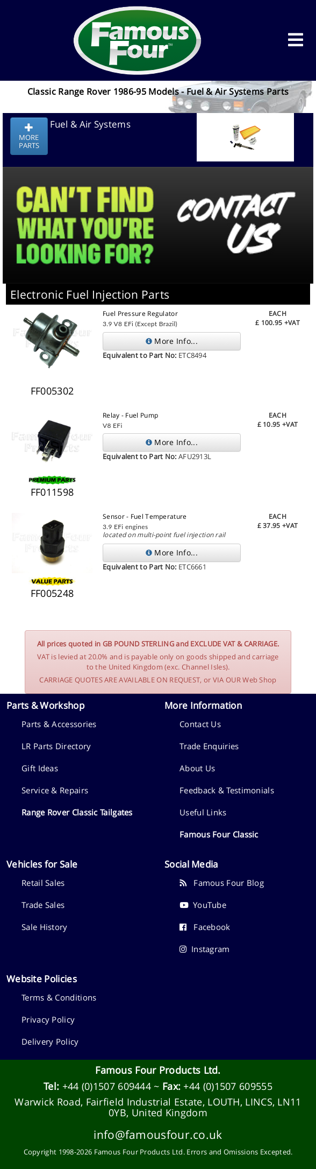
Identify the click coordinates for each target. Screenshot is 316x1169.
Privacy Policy (48, 1019)
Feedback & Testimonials (226, 790)
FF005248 (52, 593)
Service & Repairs (54, 790)
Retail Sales (43, 882)
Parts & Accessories (59, 724)
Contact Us (200, 724)
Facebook (205, 926)
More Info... (172, 341)
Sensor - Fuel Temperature (145, 516)
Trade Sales (42, 904)
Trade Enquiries (209, 746)
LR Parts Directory (56, 746)
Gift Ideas (39, 768)
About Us (197, 768)
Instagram (204, 948)
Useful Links (203, 812)
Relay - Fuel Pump (130, 415)
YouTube (202, 904)
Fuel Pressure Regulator (140, 313)
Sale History (44, 926)
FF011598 (52, 491)
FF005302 (52, 390)
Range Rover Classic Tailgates (77, 812)
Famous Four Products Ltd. (158, 1070)
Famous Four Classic (218, 834)
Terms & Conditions (58, 997)
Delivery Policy (50, 1041)
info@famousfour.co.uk (158, 1134)
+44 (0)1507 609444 (106, 1086)
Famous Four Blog (221, 882)
